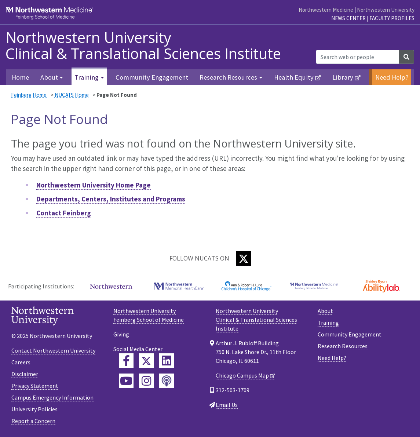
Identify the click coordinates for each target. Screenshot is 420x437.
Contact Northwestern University (53, 350)
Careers (20, 362)
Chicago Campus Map (242, 375)
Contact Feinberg (63, 212)
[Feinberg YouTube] (126, 381)
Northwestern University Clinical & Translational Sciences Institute (143, 45)
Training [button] (86, 77)
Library (342, 77)
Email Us (227, 404)
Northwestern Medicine (326, 9)
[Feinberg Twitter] (146, 360)
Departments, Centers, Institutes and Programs (110, 198)
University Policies (34, 409)
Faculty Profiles (391, 18)
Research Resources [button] (228, 77)
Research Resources (343, 346)
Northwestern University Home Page (93, 185)
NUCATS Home (72, 94)
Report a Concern (33, 421)
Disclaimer (24, 374)
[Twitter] (243, 258)
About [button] (49, 77)
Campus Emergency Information (52, 397)
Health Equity (294, 77)
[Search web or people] (357, 57)
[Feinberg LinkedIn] (166, 360)
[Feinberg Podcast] (166, 381)
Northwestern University (385, 9)
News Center (348, 18)
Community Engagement (152, 77)
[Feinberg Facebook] (126, 360)
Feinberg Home (29, 94)
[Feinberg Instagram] (146, 381)
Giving (121, 334)
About (325, 310)
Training (328, 322)
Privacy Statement (34, 385)
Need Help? (391, 77)
